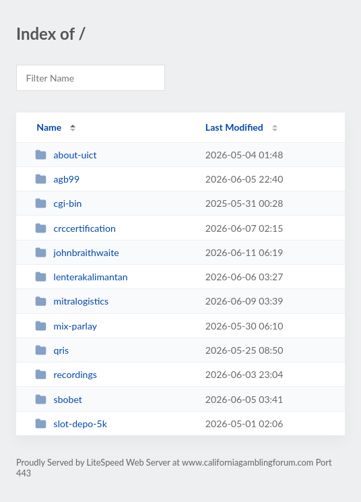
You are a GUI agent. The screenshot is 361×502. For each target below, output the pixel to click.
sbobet (58, 399)
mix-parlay (66, 326)
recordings (66, 374)
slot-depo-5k (71, 423)
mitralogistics (71, 301)
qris (52, 350)
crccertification (75, 228)
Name (48, 127)
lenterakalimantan (81, 276)
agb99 (57, 179)
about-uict (65, 154)
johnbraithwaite (77, 252)
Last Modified (234, 127)
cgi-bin (58, 203)
